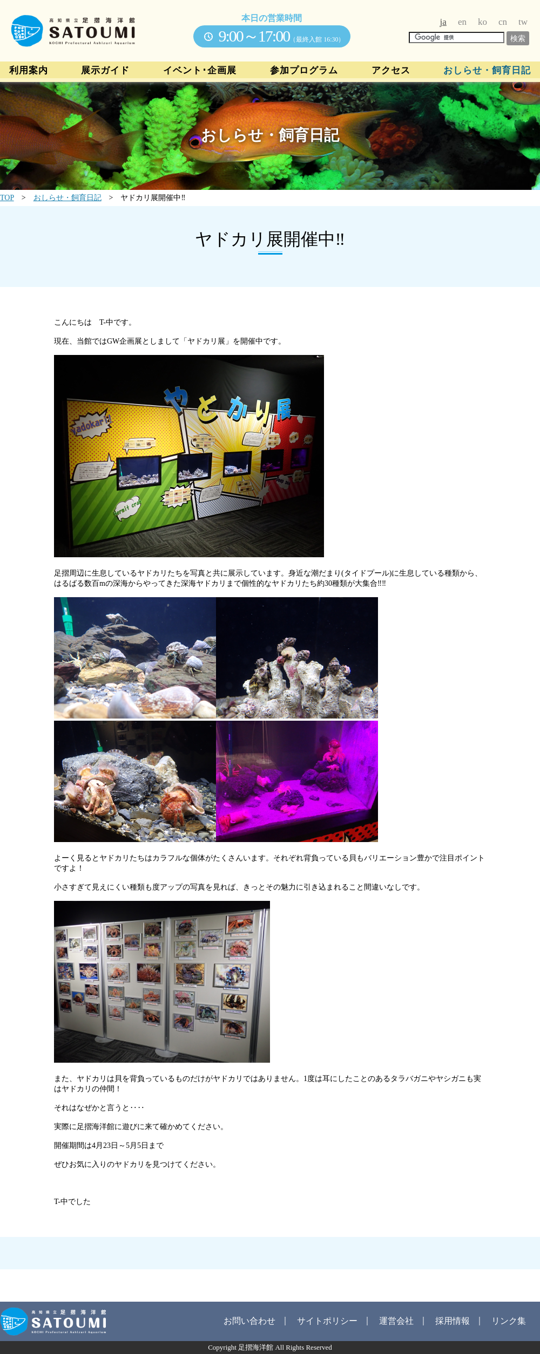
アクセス (391, 71)
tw (523, 22)
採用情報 (452, 1320)
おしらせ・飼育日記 (487, 71)
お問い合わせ (249, 1320)
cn (502, 22)
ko (482, 22)
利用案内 (28, 71)
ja (443, 22)
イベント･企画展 (200, 71)
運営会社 (396, 1320)
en (462, 22)
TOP (7, 198)
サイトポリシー (327, 1320)
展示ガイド (105, 71)
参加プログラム (304, 71)
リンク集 (508, 1320)
